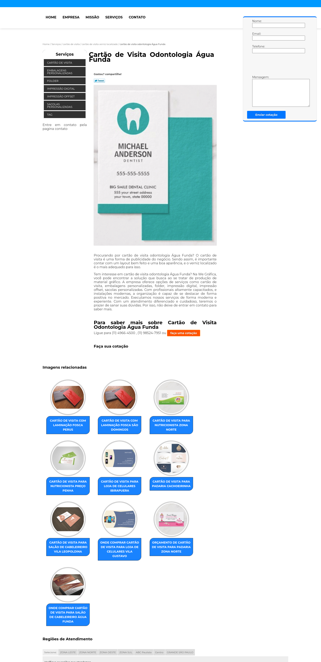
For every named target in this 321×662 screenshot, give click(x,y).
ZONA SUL (125, 604)
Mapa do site (120, 642)
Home (51, 17)
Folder (53, 80)
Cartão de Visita (60, 62)
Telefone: (256, 49)
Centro (159, 604)
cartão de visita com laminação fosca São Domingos (104, 427)
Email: (256, 36)
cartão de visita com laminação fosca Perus (63, 424)
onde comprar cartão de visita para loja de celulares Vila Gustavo (188, 494)
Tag (50, 114)
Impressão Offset (61, 96)
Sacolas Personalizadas (60, 105)
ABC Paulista (143, 604)
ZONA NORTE (87, 604)
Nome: (256, 23)
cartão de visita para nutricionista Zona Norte (146, 427)
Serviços (114, 17)
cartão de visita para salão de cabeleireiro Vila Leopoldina (146, 492)
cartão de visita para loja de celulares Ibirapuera (63, 492)
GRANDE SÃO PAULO (180, 604)
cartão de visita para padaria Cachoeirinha (104, 490)
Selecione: (50, 604)
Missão (92, 17)
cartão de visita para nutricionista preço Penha (188, 427)
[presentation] (278, 65)
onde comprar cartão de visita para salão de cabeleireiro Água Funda (104, 564)
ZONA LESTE (68, 604)
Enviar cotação (266, 115)
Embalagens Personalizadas (60, 72)
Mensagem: (256, 91)
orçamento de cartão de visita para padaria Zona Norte (63, 562)
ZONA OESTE (108, 604)
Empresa (70, 17)
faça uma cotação (183, 333)
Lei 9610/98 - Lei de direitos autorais (76, 627)
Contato (137, 17)
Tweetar (99, 81)
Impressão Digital (61, 88)
